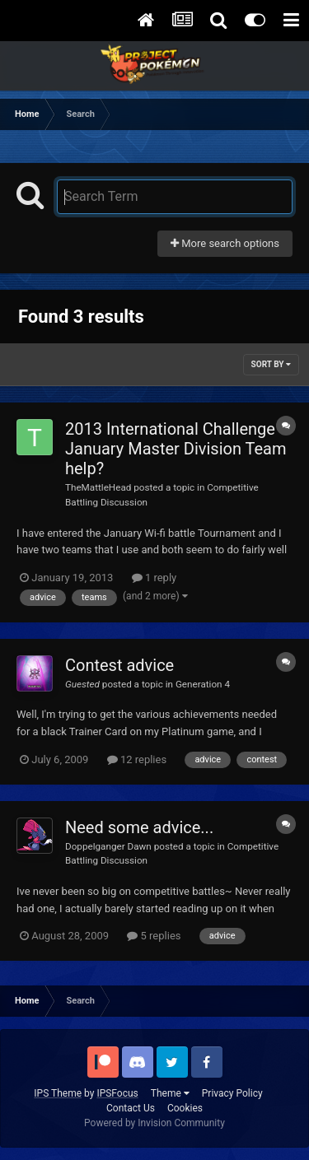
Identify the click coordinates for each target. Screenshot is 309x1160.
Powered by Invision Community (154, 1123)
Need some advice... (139, 827)
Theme (170, 1093)
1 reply (154, 577)
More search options (225, 243)
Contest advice (119, 665)
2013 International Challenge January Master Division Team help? (176, 448)
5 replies (153, 935)
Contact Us (130, 1108)
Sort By (271, 364)
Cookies (185, 1108)
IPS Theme (58, 1093)
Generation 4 (203, 684)
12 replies (136, 759)
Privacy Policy (232, 1093)
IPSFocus (117, 1093)
